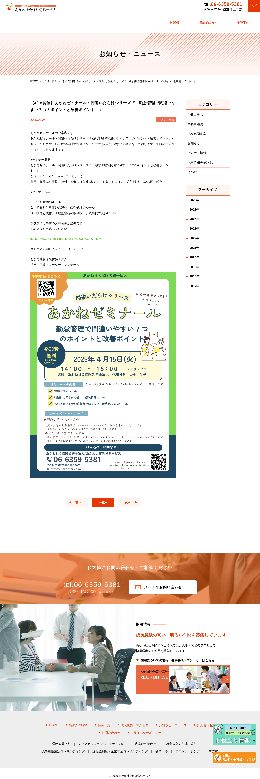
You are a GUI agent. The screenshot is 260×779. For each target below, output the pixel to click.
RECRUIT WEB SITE (183, 679)
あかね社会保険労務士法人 (134, 770)
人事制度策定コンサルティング (63, 746)
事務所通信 (195, 126)
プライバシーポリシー (146, 727)
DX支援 (213, 746)
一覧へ (103, 504)
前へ (76, 504)
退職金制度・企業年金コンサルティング (120, 746)
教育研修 (161, 746)
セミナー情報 (197, 155)
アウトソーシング (187, 746)
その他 (192, 174)
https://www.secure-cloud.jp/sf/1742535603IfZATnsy (65, 241)
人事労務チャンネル (201, 164)
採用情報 (205, 720)
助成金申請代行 (145, 738)
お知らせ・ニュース (173, 720)
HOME (53, 720)
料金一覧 (104, 720)
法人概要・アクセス (134, 720)
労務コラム (195, 116)
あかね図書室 (197, 135)
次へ (130, 504)
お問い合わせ (111, 727)
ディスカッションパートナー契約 (101, 738)
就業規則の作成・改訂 (181, 738)
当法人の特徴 (78, 720)
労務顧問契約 (61, 738)
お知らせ (194, 145)
